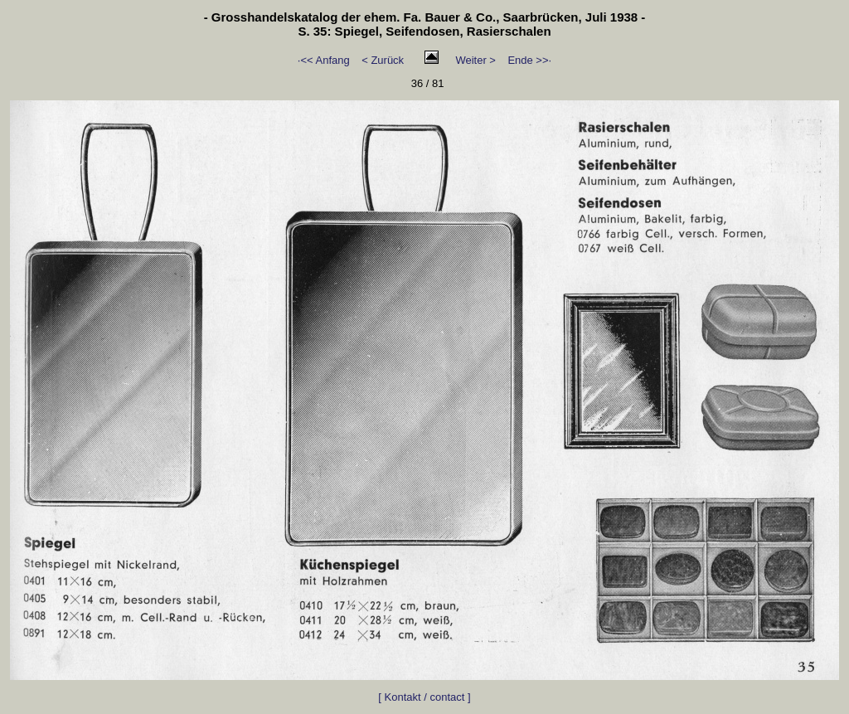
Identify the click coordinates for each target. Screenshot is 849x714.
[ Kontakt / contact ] (424, 697)
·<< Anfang (324, 60)
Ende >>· (529, 60)
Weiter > (475, 60)
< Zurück (382, 60)
